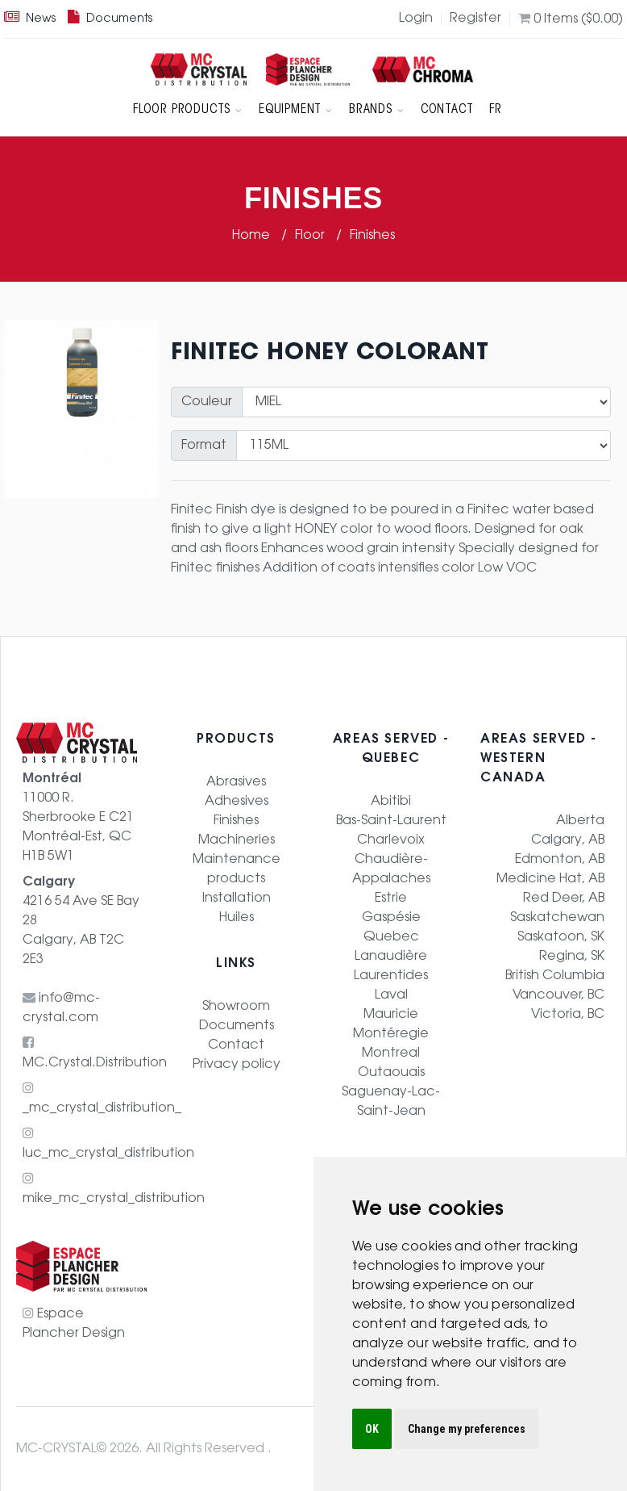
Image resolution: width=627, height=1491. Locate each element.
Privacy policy (236, 1064)
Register (475, 18)
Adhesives (236, 801)
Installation (236, 898)
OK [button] (372, 1428)
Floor (311, 235)
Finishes (372, 235)
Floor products (188, 109)
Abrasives (236, 782)
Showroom (236, 1006)
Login (416, 18)
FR (495, 109)
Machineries (236, 840)
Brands (377, 109)
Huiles (236, 917)
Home (252, 235)
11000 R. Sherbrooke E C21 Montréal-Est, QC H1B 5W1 (78, 818)
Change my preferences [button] (466, 1428)
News (30, 19)
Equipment (296, 109)
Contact (447, 109)
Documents (110, 19)
